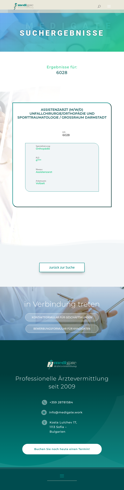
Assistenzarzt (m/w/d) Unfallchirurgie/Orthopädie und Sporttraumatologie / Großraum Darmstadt (62, 113)
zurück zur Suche (62, 267)
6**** (38, 160)
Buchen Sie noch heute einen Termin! (62, 449)
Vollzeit (40, 183)
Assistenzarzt (44, 171)
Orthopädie (43, 148)
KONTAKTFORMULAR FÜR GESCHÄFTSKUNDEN (62, 317)
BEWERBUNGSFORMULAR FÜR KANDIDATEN (61, 328)
